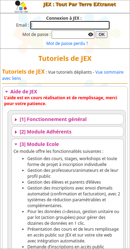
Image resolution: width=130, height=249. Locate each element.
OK (101, 34)
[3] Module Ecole (36, 144)
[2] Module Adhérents (42, 131)
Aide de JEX (20, 91)
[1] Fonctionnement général (50, 119)
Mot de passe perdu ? (67, 43)
